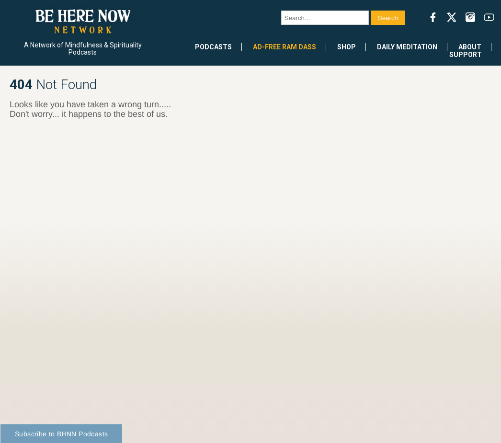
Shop (346, 47)
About (469, 47)
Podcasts (213, 47)
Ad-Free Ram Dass (284, 47)
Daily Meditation (407, 47)
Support (465, 54)
